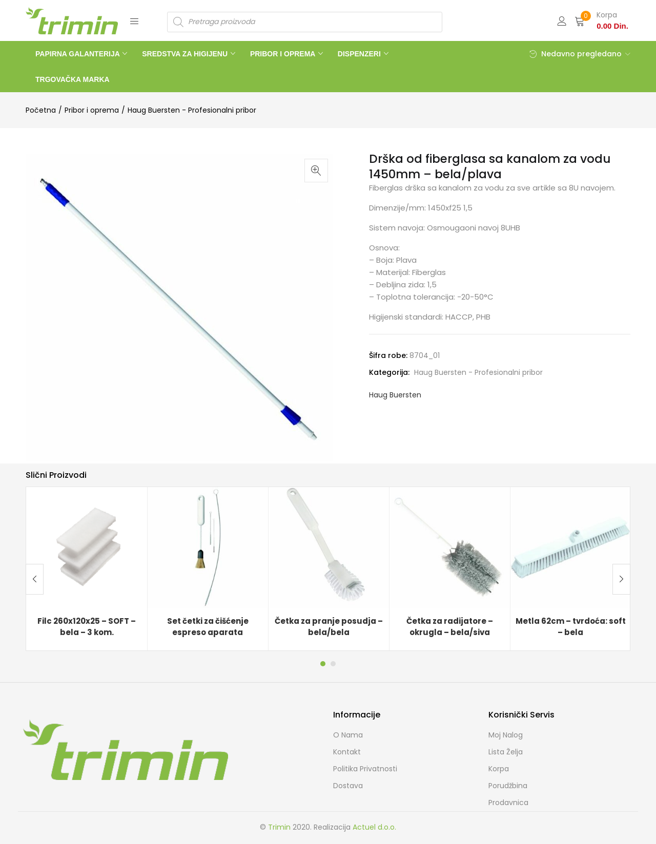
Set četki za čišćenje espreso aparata (208, 627)
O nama (348, 735)
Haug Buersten (395, 395)
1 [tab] (322, 663)
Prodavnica (508, 802)
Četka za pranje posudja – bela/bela (329, 627)
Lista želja (505, 752)
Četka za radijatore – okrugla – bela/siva (449, 627)
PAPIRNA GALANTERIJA (78, 54)
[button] (601, 20)
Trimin (279, 827)
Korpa (498, 769)
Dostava (348, 785)
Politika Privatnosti (365, 769)
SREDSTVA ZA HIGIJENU (186, 54)
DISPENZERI (360, 54)
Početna (41, 110)
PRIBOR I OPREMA (283, 54)
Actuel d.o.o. (374, 827)
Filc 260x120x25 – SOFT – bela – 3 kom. (86, 627)
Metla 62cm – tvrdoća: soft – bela (571, 627)
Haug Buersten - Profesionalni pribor (192, 110)
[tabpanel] (86, 568)
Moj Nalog (505, 735)
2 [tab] (333, 663)
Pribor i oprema (92, 110)
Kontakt (347, 752)
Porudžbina (507, 785)
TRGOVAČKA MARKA (72, 79)
